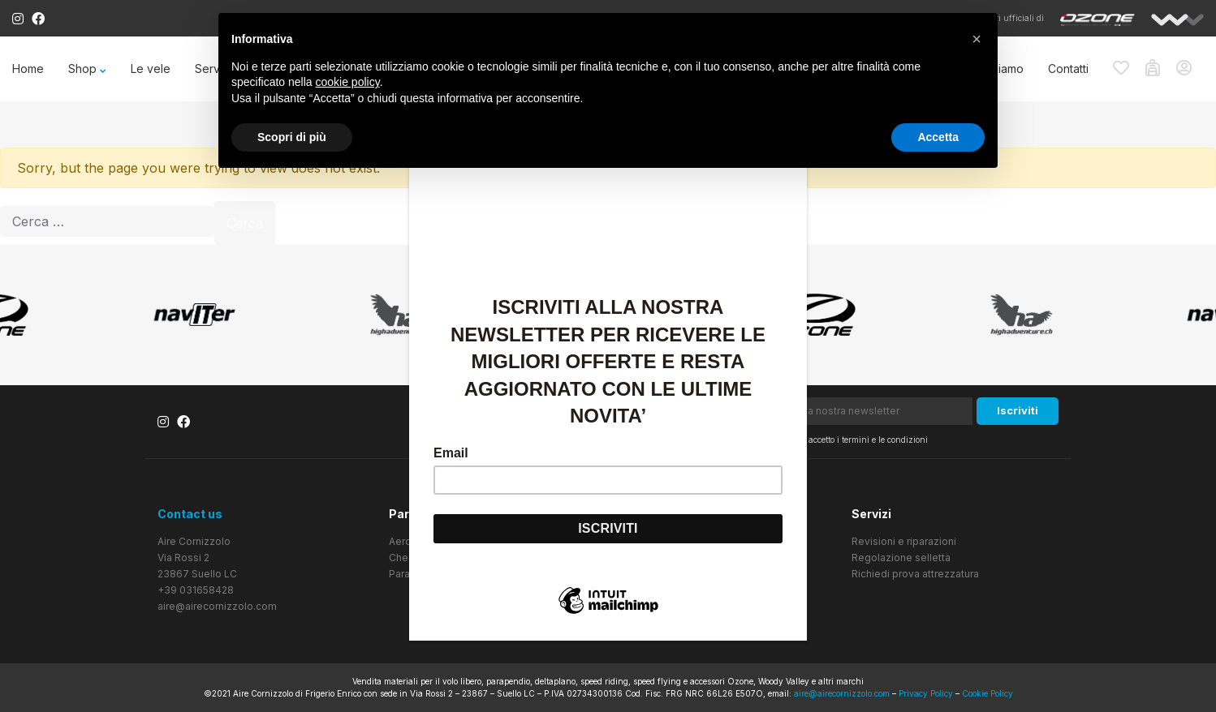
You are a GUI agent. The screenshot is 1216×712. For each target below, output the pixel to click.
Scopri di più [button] (291, 137)
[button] (977, 39)
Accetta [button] (938, 137)
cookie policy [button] (348, 81)
